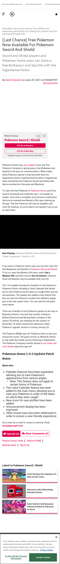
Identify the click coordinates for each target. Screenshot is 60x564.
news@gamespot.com (12, 426)
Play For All (24, 445)
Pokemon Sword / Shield (22, 140)
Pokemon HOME (34, 441)
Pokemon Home (38, 190)
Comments (50, 83)
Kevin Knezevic (14, 80)
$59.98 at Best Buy (25, 151)
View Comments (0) (35, 433)
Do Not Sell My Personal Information (16, 557)
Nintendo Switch (9, 445)
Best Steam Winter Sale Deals (12, 4)
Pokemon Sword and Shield (44, 269)
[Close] (56, 537)
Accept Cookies (43, 557)
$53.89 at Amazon (25, 145)
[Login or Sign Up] (56, 14)
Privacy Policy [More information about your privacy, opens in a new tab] (46, 550)
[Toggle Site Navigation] (3, 14)
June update (29, 165)
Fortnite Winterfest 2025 (33, 4)
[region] (30, 549)
